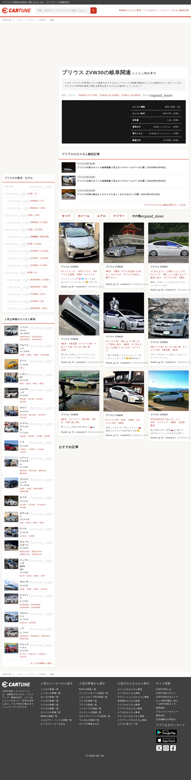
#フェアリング (68, 271)
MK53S (42, 471)
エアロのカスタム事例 (128, 712)
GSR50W (24, 607)
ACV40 (41, 415)
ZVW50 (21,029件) (109, 95)
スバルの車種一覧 (49, 704)
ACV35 (32, 415)
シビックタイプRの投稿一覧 (93, 697)
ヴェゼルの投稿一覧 (89, 720)
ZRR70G (45, 636)
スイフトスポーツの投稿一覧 (93, 693)
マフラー (119, 215)
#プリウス (90, 274)
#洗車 (131, 420)
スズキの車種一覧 (49, 708)
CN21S (41, 654)
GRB (36, 576)
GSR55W (35, 607)
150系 (31, 436)
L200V (31, 449)
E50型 (23, 399)
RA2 (28, 523)
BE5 (22, 383)
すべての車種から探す (41, 663)
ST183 (32, 505)
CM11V (32, 654)
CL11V (23, 654)
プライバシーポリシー (167, 711)
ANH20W (38, 489)
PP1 (22, 368)
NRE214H (36, 551)
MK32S (23, 471)
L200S (23, 449)
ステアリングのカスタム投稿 (131, 720)
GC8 (22, 576)
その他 (148, 216)
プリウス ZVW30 (69, 267)
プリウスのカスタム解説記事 (81, 154)
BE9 (28, 383)
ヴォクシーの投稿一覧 (90, 712)
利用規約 (160, 708)
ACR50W (24, 605)
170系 (39, 436)
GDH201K (25, 337)
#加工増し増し (72, 422)
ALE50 (23, 402)
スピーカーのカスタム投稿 (130, 716)
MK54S (23, 473)
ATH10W (45, 355)
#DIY (153, 422)
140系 (22, 436)
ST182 (23, 505)
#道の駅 (86, 419)
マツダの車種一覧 (49, 701)
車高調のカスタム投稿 (128, 701)
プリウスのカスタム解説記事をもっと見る (165, 205)
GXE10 (23, 623)
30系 (36, 355)
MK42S (32, 471)
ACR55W (35, 605)
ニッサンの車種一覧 (51, 693)
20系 (29, 355)
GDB (29, 576)
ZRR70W (24, 639)
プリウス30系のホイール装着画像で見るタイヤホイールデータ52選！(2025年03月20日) (121, 181)
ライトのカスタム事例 (128, 704)
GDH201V (37, 337)
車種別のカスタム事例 (130, 10)
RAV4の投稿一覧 (87, 689)
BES (42, 383)
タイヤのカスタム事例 (128, 693)
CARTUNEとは (163, 689)
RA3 (35, 523)
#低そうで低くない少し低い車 (165, 347)
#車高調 (73, 343)
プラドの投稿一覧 (88, 704)
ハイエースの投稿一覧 (90, 708)
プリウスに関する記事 (86, 163)
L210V (23, 452)
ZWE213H (37, 554)
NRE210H (24, 551)
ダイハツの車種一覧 (51, 712)
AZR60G (24, 636)
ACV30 (23, 415)
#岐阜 (79, 274)
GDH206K (25, 339)
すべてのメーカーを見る (53, 724)
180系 (47, 436)
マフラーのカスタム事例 (129, 708)
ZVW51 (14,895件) (131, 95)
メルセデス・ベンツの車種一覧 (56, 720)
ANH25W (24, 491)
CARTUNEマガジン (166, 693)
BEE (35, 383)
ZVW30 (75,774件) (88, 95)
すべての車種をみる (89, 724)
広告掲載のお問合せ (166, 719)
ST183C (41, 505)
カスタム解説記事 (180, 10)
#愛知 (116, 271)
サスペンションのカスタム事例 (133, 697)
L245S (31, 536)
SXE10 (32, 623)
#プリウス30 (170, 277)
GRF (43, 576)
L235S (23, 536)
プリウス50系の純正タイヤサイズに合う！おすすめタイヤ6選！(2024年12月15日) (118, 194)
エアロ (101, 215)
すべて (157, 95)
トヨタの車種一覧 (49, 689)
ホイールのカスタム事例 (129, 689)
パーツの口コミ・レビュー (156, 10)
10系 (22, 355)
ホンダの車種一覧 (49, 697)
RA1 (22, 523)
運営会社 (160, 715)
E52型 (39, 399)
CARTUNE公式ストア (167, 697)
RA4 (42, 523)
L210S (40, 449)
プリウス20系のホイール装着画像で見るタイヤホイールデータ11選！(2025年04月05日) (121, 167)
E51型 (31, 399)
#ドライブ (155, 274)
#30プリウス (84, 271)
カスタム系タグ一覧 (127, 724)
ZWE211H (25, 554)
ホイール (84, 215)
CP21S (23, 657)
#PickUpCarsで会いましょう (165, 419)
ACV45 (23, 418)
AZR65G (35, 636)
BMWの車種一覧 (49, 716)
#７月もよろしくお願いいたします (167, 271)
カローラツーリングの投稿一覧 (94, 716)
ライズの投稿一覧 (88, 701)
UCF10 (44, 589)
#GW (63, 350)
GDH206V (37, 339)
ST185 (23, 507)
